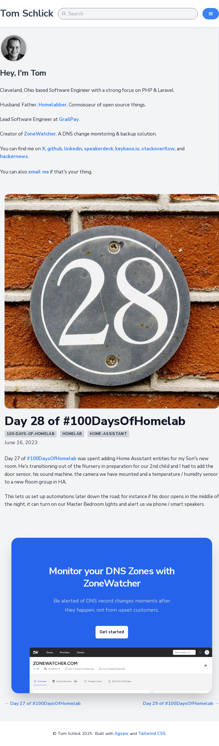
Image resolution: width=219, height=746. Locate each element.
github (54, 148)
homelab (72, 433)
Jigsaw (122, 733)
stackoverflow (158, 148)
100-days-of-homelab (30, 433)
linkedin (73, 148)
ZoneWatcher (40, 134)
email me (38, 172)
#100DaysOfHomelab (51, 458)
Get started (112, 632)
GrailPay (69, 119)
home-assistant (108, 433)
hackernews (14, 156)
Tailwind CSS (152, 733)
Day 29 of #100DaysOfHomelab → (181, 703)
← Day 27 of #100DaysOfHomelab (43, 703)
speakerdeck (98, 148)
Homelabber (52, 105)
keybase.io (127, 148)
